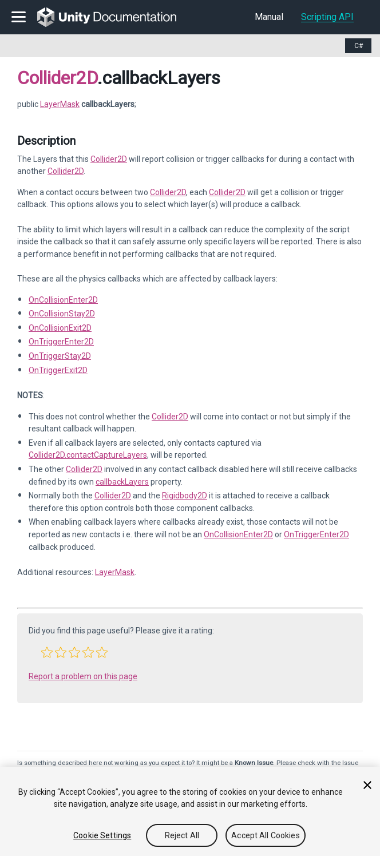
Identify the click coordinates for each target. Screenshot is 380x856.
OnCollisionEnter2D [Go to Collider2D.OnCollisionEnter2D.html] (63, 299)
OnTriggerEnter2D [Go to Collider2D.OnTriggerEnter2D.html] (61, 341)
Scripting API (327, 16)
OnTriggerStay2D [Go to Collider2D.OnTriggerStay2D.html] (60, 355)
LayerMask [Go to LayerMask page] (60, 104)
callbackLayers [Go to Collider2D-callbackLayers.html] (122, 481)
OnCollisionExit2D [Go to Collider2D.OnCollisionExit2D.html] (60, 327)
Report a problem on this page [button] (83, 676)
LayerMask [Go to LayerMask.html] (114, 572)
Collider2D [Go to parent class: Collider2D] (57, 78)
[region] (190, 811)
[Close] (367, 785)
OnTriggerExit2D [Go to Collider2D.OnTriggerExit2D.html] (58, 370)
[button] (47, 652)
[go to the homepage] (114, 17)
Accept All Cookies (265, 835)
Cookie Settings (102, 835)
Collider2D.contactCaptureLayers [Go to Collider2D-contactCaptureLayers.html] (88, 454)
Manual (269, 16)
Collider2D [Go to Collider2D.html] (108, 159)
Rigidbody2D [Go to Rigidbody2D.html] (184, 495)
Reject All (182, 835)
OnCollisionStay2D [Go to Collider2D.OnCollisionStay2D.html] (62, 313)
